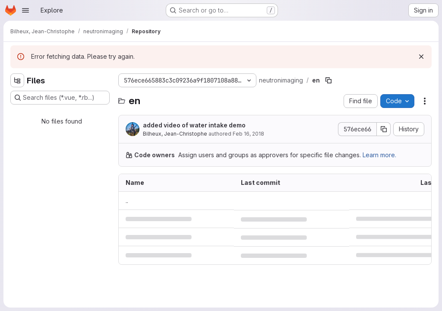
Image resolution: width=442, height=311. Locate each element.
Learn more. (379, 155)
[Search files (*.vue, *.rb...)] (60, 98)
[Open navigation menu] (25, 10)
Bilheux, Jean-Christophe (175, 133)
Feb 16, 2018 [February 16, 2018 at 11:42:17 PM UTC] (248, 133)
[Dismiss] (421, 56)
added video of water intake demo (194, 125)
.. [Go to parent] (127, 200)
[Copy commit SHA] (384, 129)
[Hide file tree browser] (17, 80)
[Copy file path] (328, 80)
